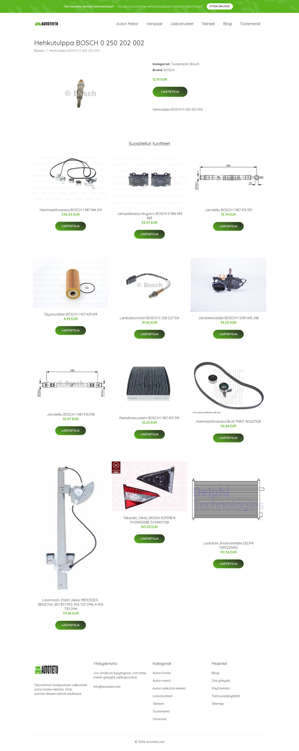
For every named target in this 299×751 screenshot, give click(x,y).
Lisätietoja (170, 94)
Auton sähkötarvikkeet (169, 690)
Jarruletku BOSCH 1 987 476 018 (71, 416)
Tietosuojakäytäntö (226, 698)
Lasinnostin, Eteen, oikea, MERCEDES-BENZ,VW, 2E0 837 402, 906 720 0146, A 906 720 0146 (70, 606)
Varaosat (154, 24)
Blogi (227, 24)
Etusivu (39, 53)
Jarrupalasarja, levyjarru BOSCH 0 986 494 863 (149, 218)
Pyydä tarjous (220, 6)
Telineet (208, 24)
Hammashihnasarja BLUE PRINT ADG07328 (228, 424)
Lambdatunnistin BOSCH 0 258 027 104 (149, 320)
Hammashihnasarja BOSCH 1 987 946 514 (71, 212)
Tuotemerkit (250, 24)
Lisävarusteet (182, 24)
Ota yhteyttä (221, 683)
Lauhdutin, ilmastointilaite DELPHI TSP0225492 (228, 547)
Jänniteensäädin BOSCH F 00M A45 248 (228, 320)
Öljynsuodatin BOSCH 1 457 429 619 (70, 316)
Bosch (194, 66)
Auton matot (127, 24)
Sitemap (218, 706)
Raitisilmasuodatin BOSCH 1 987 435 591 (149, 420)
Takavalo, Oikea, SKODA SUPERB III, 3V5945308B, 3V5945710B (149, 522)
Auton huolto (162, 675)
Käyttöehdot (221, 690)
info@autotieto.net (106, 689)
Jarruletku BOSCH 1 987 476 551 (228, 212)
